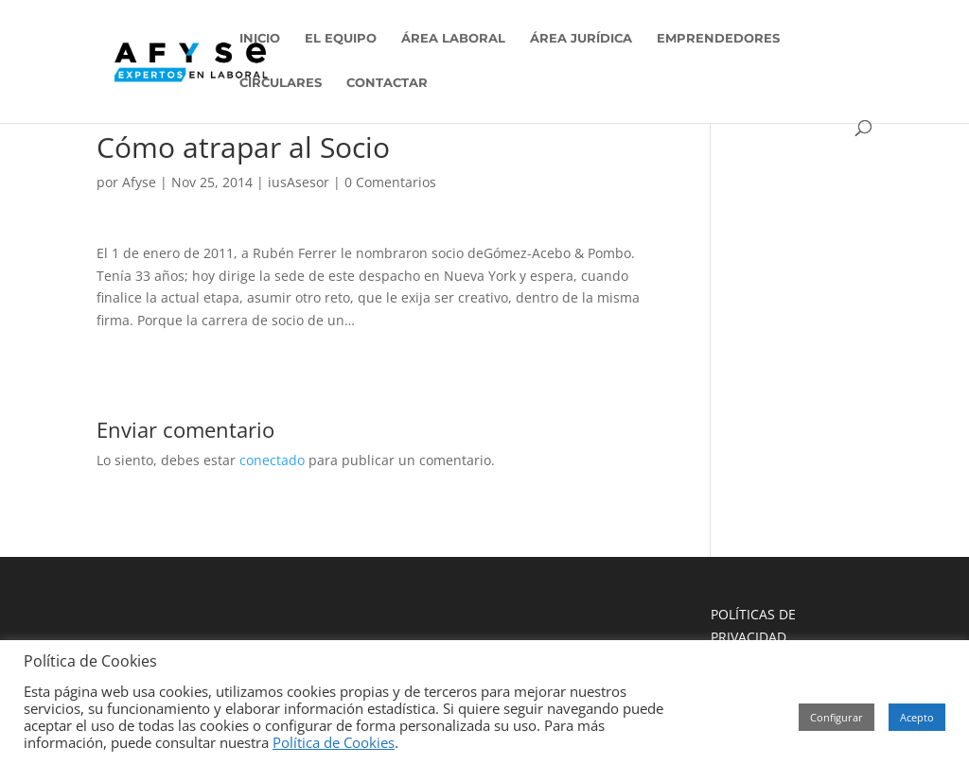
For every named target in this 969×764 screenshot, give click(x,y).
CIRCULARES (280, 83)
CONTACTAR (387, 83)
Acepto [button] (917, 717)
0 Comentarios (390, 182)
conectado (272, 460)
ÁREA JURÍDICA (581, 38)
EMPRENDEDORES (718, 38)
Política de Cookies (334, 742)
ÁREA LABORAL (453, 38)
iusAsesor (298, 182)
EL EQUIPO (341, 38)
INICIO (259, 38)
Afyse (139, 182)
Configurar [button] (836, 717)
